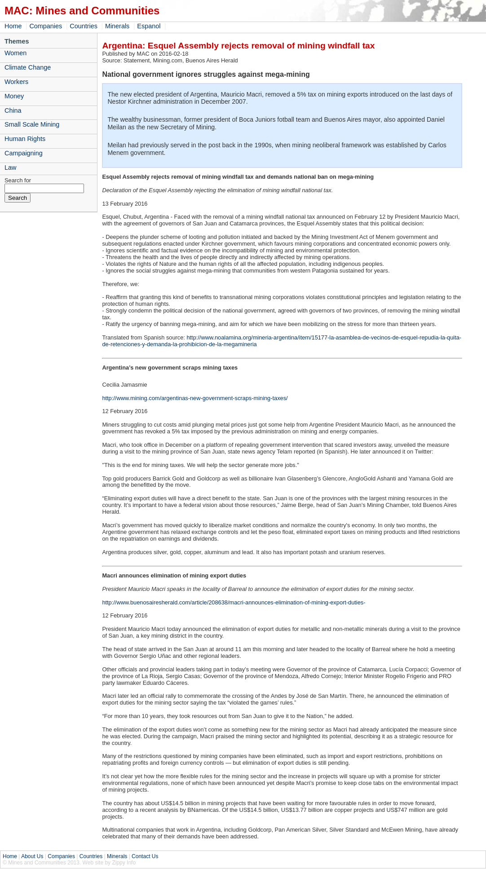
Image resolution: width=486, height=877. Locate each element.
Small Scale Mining (31, 124)
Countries (83, 26)
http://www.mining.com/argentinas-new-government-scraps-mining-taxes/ (194, 398)
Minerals (117, 26)
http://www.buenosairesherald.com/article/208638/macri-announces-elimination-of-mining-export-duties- (233, 602)
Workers (16, 81)
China (13, 110)
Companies (45, 26)
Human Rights (24, 138)
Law (10, 167)
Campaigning (23, 153)
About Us (32, 856)
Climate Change (27, 67)
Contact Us (145, 856)
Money (14, 96)
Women (15, 53)
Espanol (148, 26)
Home (13, 26)
